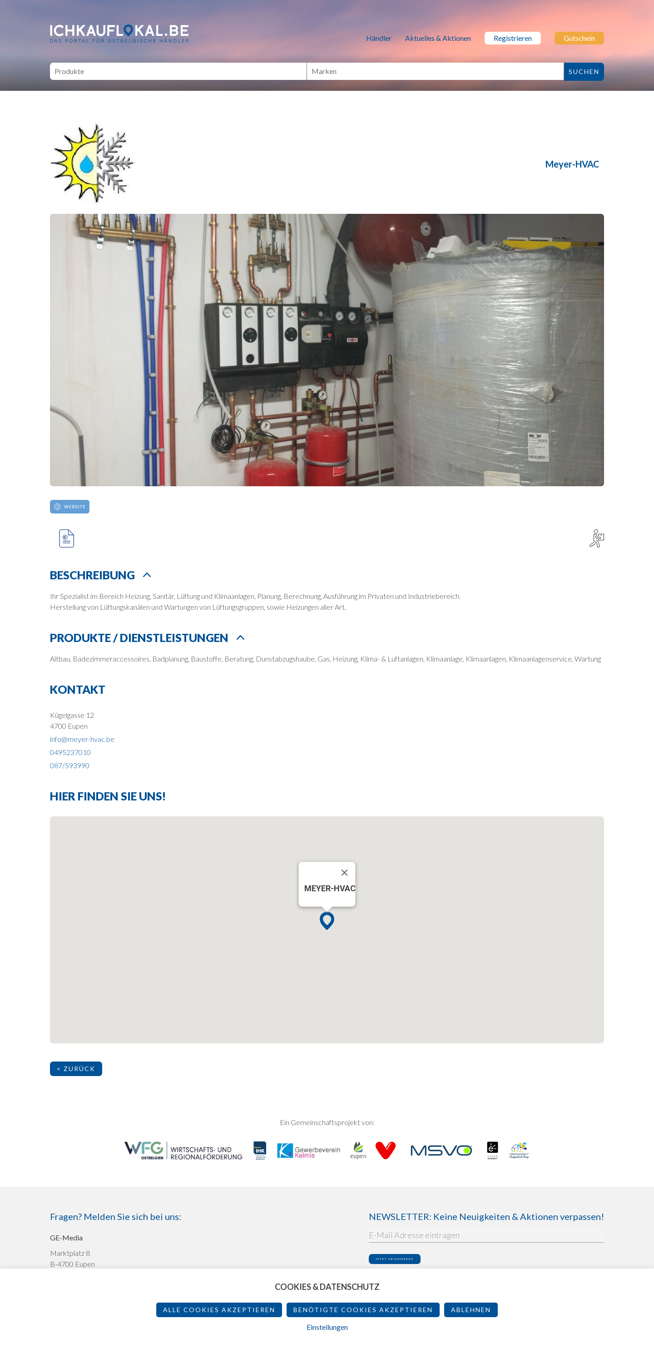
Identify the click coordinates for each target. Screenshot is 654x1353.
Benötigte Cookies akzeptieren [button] (363, 1309)
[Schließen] (345, 873)
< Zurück (76, 1068)
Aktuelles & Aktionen (438, 38)
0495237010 (70, 752)
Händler (378, 38)
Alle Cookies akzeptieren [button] (219, 1309)
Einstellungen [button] (327, 1327)
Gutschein (579, 38)
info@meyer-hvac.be (82, 739)
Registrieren (513, 38)
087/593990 (69, 765)
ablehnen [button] (471, 1309)
